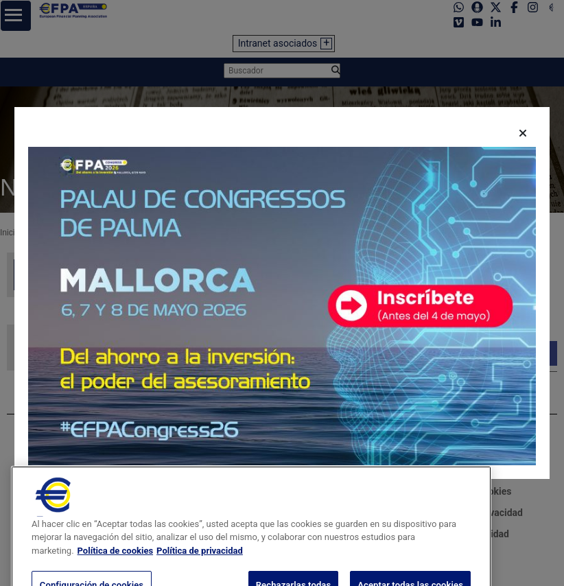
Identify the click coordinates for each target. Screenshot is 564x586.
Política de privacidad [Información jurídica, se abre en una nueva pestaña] (199, 571)
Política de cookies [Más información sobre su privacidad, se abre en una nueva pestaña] (116, 571)
